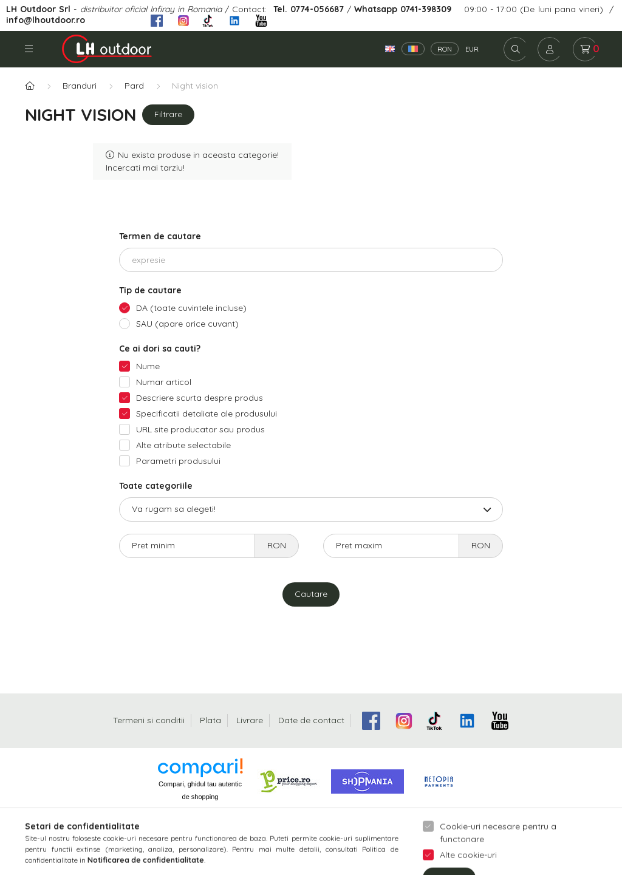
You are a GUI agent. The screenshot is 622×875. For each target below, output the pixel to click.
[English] (390, 49)
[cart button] (585, 49)
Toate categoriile (156, 485)
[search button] (516, 49)
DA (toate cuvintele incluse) (191, 307)
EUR (472, 49)
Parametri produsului (178, 460)
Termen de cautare (160, 236)
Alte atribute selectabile (183, 445)
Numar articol (163, 381)
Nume (148, 366)
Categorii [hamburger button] (29, 49)
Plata (210, 720)
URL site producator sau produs (200, 429)
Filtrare (168, 114)
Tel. (281, 9)
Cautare (311, 593)
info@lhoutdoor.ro (45, 19)
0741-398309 (424, 9)
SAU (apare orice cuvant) (187, 323)
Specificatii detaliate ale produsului (206, 413)
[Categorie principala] (30, 86)
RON (444, 49)
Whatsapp (375, 9)
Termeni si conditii (149, 720)
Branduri (80, 85)
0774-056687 (317, 9)
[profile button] (550, 49)
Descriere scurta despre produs (199, 397)
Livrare (249, 720)
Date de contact (311, 720)
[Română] (413, 49)
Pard (134, 85)
